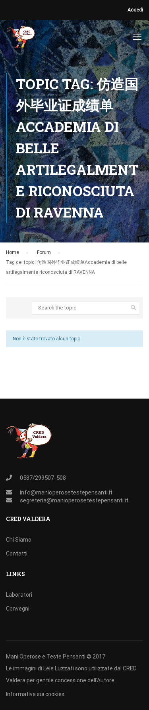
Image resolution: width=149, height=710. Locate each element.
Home (12, 252)
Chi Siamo (18, 539)
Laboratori (19, 595)
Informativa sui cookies (35, 694)
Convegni (17, 608)
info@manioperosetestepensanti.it (66, 492)
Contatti (16, 553)
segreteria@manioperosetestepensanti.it (74, 500)
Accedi (135, 10)
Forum (44, 252)
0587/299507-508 (43, 477)
